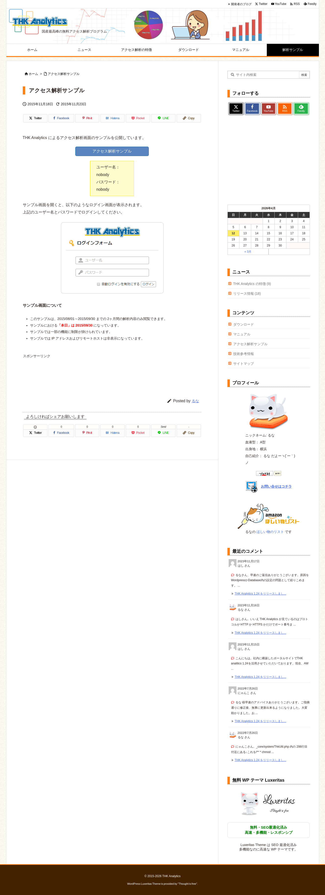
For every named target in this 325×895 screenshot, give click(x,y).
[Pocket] (138, 118)
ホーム (33, 74)
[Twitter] (35, 118)
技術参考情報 (243, 354)
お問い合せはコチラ (276, 486)
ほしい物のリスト (270, 532)
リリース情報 (247, 293)
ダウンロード (243, 324)
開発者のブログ (241, 4)
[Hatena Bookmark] (112, 118)
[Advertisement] (112, 372)
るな (195, 401)
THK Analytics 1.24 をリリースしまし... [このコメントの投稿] (260, 593)
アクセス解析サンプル (63, 74)
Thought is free (187, 883)
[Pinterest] (87, 118)
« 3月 (247, 251)
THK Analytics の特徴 (252, 284)
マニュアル (241, 334)
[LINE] (163, 118)
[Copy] (189, 118)
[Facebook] (61, 118)
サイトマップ (243, 363)
